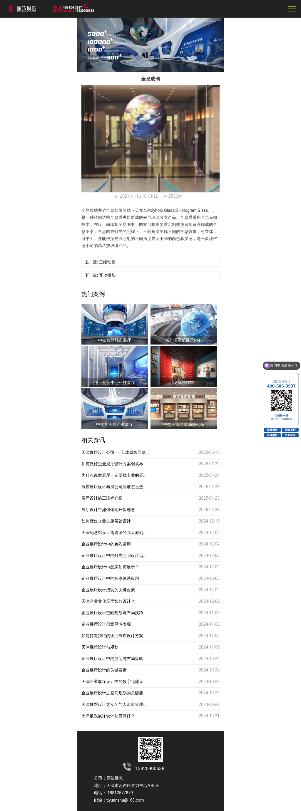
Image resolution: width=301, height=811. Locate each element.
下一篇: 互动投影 (100, 275)
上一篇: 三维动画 (100, 262)
